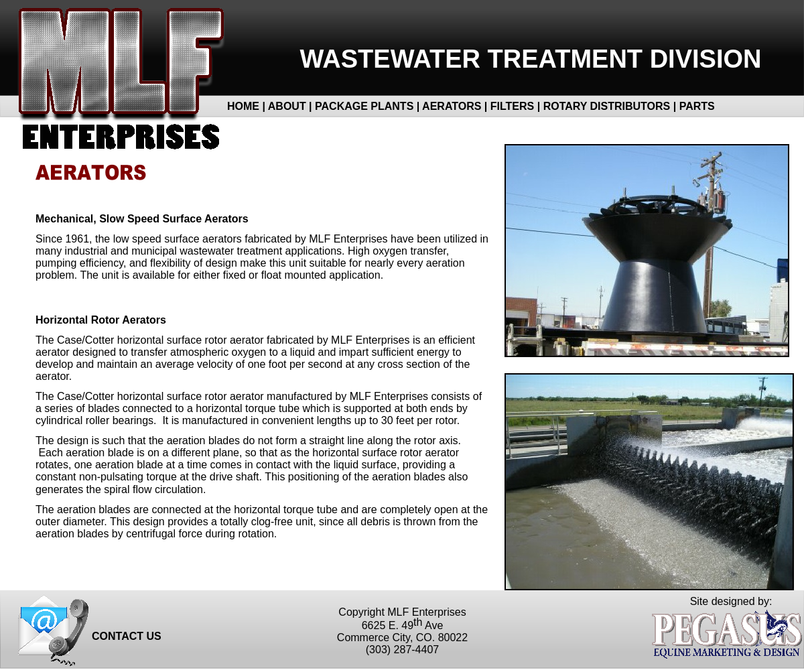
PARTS (697, 106)
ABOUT (287, 106)
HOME (243, 106)
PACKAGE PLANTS (364, 106)
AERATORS (451, 106)
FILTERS (513, 106)
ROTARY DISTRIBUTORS (607, 106)
